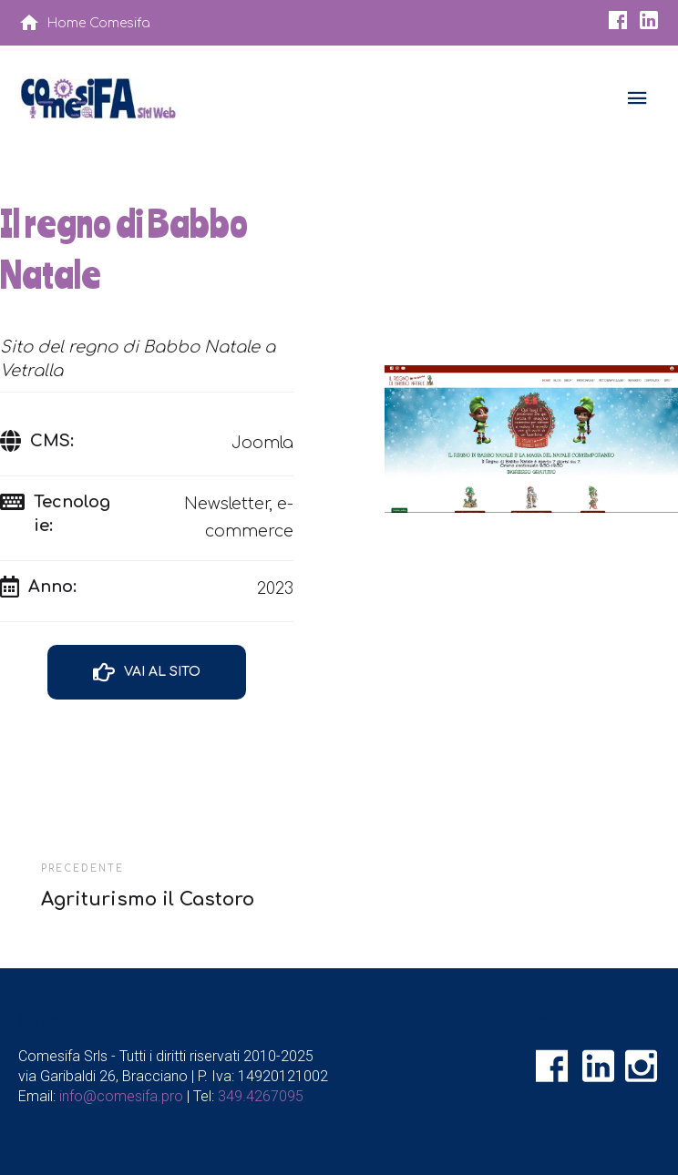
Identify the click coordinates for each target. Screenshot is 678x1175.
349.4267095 (260, 1096)
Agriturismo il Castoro (147, 899)
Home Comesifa (98, 23)
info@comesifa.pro (121, 1096)
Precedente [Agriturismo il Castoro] (82, 868)
